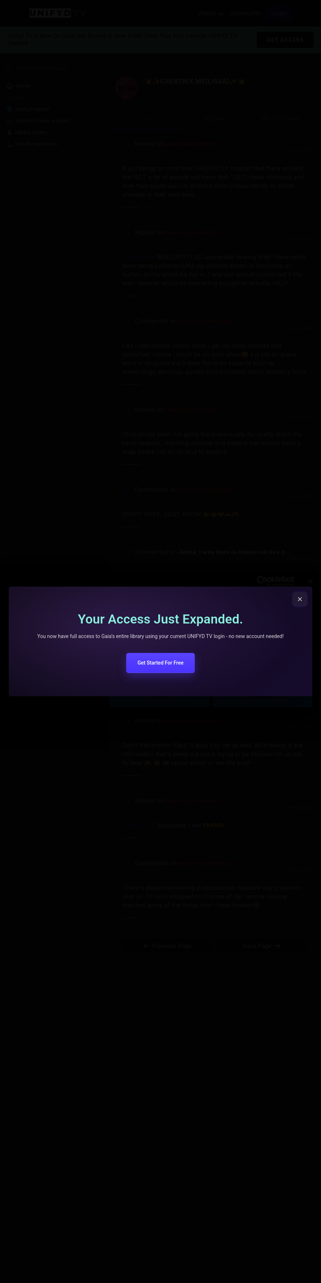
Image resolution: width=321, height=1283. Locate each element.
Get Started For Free (161, 663)
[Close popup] (300, 599)
